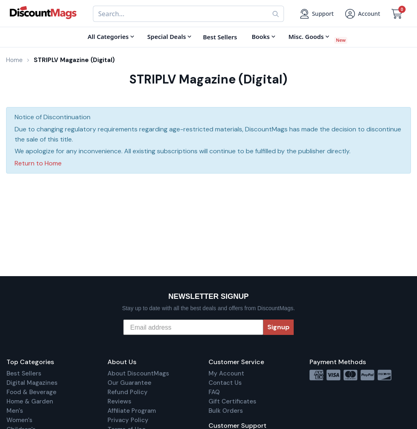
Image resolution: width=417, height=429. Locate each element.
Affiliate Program (131, 411)
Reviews (119, 401)
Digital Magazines (32, 383)
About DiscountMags (138, 373)
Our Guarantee (129, 383)
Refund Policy (127, 392)
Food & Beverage (31, 392)
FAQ (214, 392)
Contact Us (225, 383)
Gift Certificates (232, 401)
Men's (14, 411)
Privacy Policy (127, 420)
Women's (19, 420)
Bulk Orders (225, 411)
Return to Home (38, 163)
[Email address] (193, 327)
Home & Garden (29, 401)
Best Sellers (23, 373)
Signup (278, 327)
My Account (226, 373)
